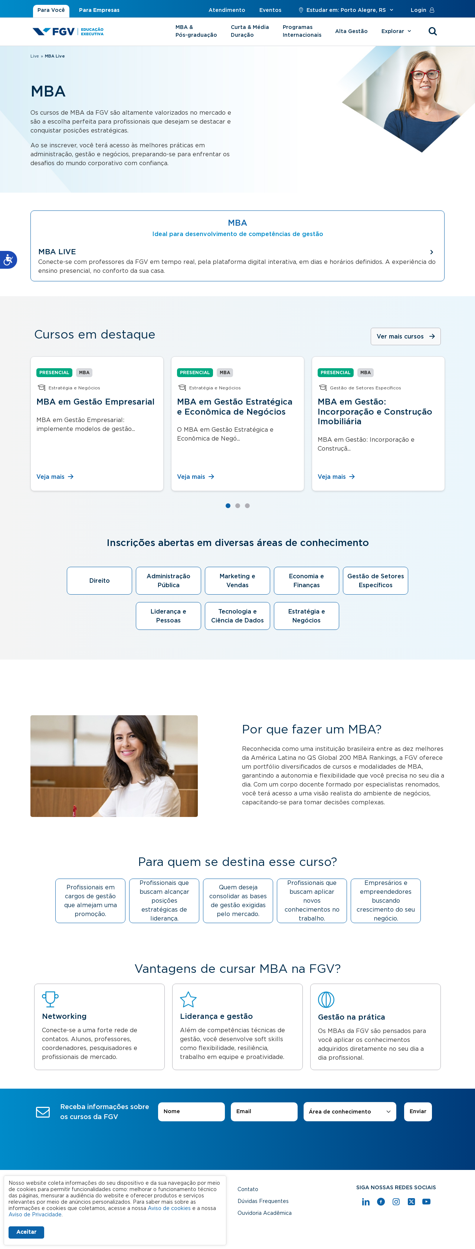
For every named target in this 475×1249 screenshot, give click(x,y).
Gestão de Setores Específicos (375, 580)
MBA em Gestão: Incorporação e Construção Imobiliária (375, 412)
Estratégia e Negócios (306, 616)
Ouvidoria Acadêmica (265, 1213)
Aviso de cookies (169, 1208)
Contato (248, 1189)
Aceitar (26, 1232)
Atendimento (227, 10)
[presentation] (237, 1142)
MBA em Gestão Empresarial (95, 402)
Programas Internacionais (302, 31)
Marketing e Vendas (237, 580)
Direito (99, 581)
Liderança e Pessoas (168, 616)
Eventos (270, 10)
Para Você (51, 10)
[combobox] (350, 1112)
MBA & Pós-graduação (196, 31)
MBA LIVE (57, 252)
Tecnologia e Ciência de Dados (237, 616)
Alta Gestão (351, 31)
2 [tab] (237, 506)
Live (34, 56)
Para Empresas (99, 10)
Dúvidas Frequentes (263, 1201)
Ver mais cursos (400, 337)
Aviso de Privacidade (35, 1214)
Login (424, 10)
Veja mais (55, 477)
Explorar (397, 31)
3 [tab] (247, 506)
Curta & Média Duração (250, 31)
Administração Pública (168, 580)
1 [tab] (228, 506)
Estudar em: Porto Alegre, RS (346, 10)
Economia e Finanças (306, 580)
